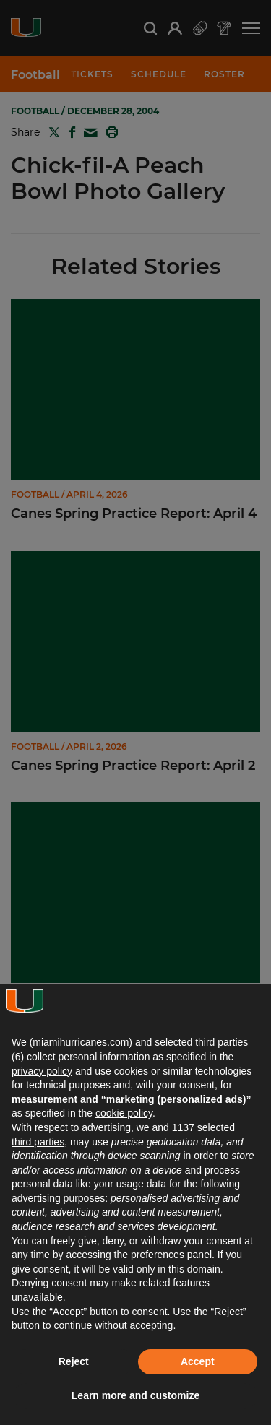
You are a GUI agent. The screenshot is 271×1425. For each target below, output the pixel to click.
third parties (38, 1142)
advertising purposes (58, 1198)
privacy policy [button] (42, 1071)
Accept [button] (198, 1361)
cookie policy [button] (123, 1113)
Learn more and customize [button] (135, 1395)
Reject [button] (74, 1361)
